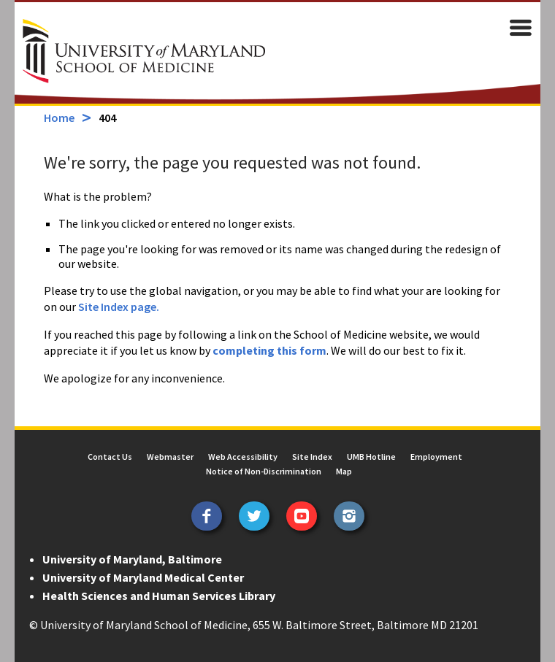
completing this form (269, 350)
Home (59, 117)
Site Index (312, 456)
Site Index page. (118, 306)
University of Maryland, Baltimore (132, 559)
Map (344, 471)
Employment (436, 456)
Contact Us (110, 456)
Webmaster (170, 456)
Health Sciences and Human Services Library (158, 595)
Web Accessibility (243, 456)
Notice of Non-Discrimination (263, 471)
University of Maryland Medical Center (143, 577)
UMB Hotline (371, 456)
